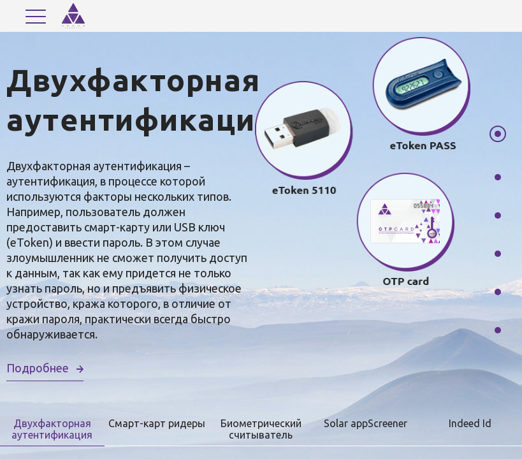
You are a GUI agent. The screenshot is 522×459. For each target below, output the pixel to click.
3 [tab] (498, 215)
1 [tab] (498, 134)
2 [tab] (498, 177)
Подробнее (37, 367)
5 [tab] (498, 292)
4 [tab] (498, 254)
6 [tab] (498, 330)
